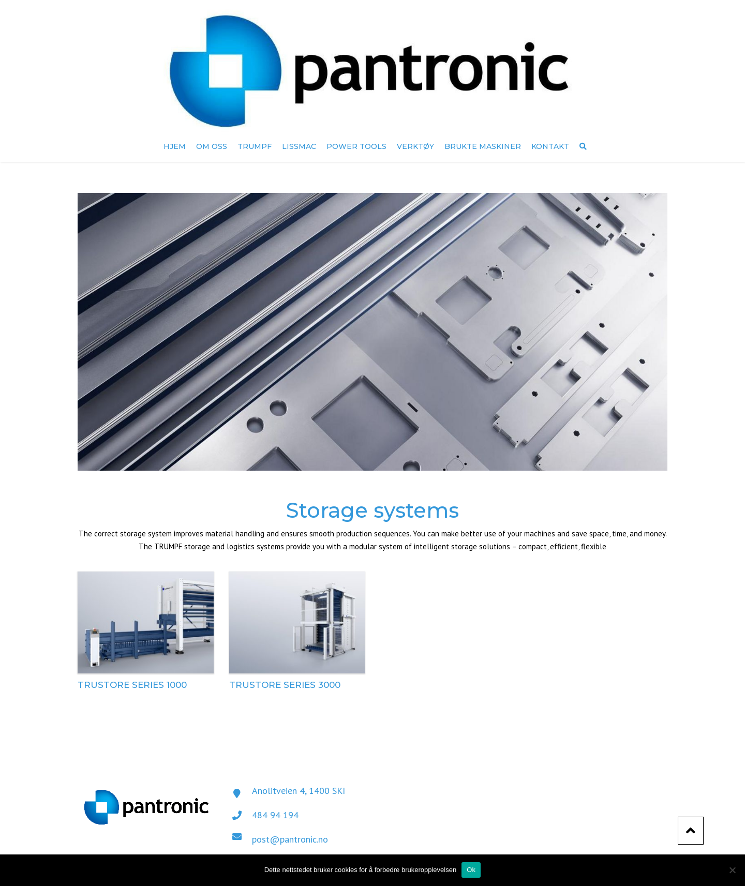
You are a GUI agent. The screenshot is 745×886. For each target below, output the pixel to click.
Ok (471, 870)
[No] (732, 870)
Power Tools (356, 146)
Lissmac (299, 146)
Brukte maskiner (482, 146)
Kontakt (550, 146)
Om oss (211, 146)
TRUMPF (254, 146)
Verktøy (415, 146)
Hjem (174, 146)
